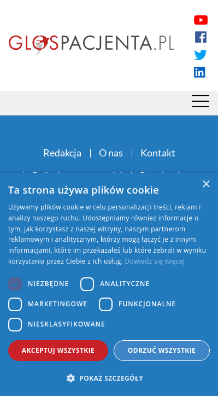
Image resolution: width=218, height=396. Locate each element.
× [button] (206, 184)
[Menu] (200, 104)
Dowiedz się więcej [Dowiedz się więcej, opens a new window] (155, 261)
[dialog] (109, 284)
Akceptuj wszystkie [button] (58, 350)
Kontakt (157, 153)
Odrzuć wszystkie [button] (162, 350)
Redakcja (62, 153)
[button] (109, 377)
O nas (111, 153)
